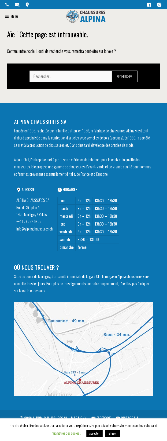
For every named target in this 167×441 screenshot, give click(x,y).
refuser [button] (112, 433)
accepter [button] (94, 433)
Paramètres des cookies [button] (66, 433)
